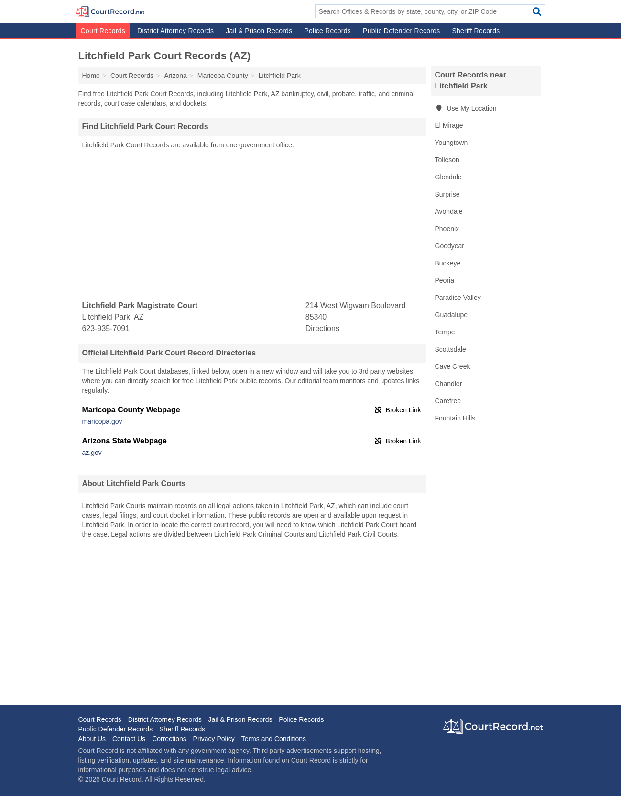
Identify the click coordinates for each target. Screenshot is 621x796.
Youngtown (451, 142)
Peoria (444, 280)
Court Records (103, 30)
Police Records (327, 30)
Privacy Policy (214, 738)
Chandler (448, 383)
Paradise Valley (458, 297)
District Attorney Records (175, 30)
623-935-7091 (106, 328)
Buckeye (448, 263)
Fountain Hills (455, 418)
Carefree (448, 401)
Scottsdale (450, 349)
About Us (92, 738)
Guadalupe (451, 315)
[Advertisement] (252, 225)
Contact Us (128, 738)
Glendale (448, 177)
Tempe (445, 332)
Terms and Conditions (273, 738)
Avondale (449, 211)
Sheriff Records (476, 30)
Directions (322, 328)
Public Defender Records (401, 30)
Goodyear (449, 246)
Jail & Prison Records (259, 30)
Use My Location (466, 108)
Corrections (169, 738)
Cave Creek (452, 366)
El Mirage (449, 125)
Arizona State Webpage (124, 441)
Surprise (447, 194)
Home (91, 75)
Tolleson (447, 160)
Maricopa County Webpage (131, 410)
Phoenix (447, 228)
